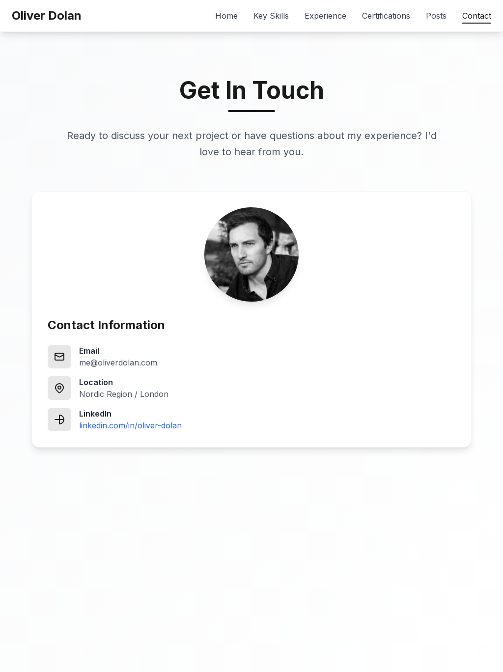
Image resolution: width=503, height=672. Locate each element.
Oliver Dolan (47, 15)
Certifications (386, 16)
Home (226, 16)
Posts (436, 16)
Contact (476, 16)
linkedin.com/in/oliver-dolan (130, 425)
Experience (325, 16)
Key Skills (271, 16)
